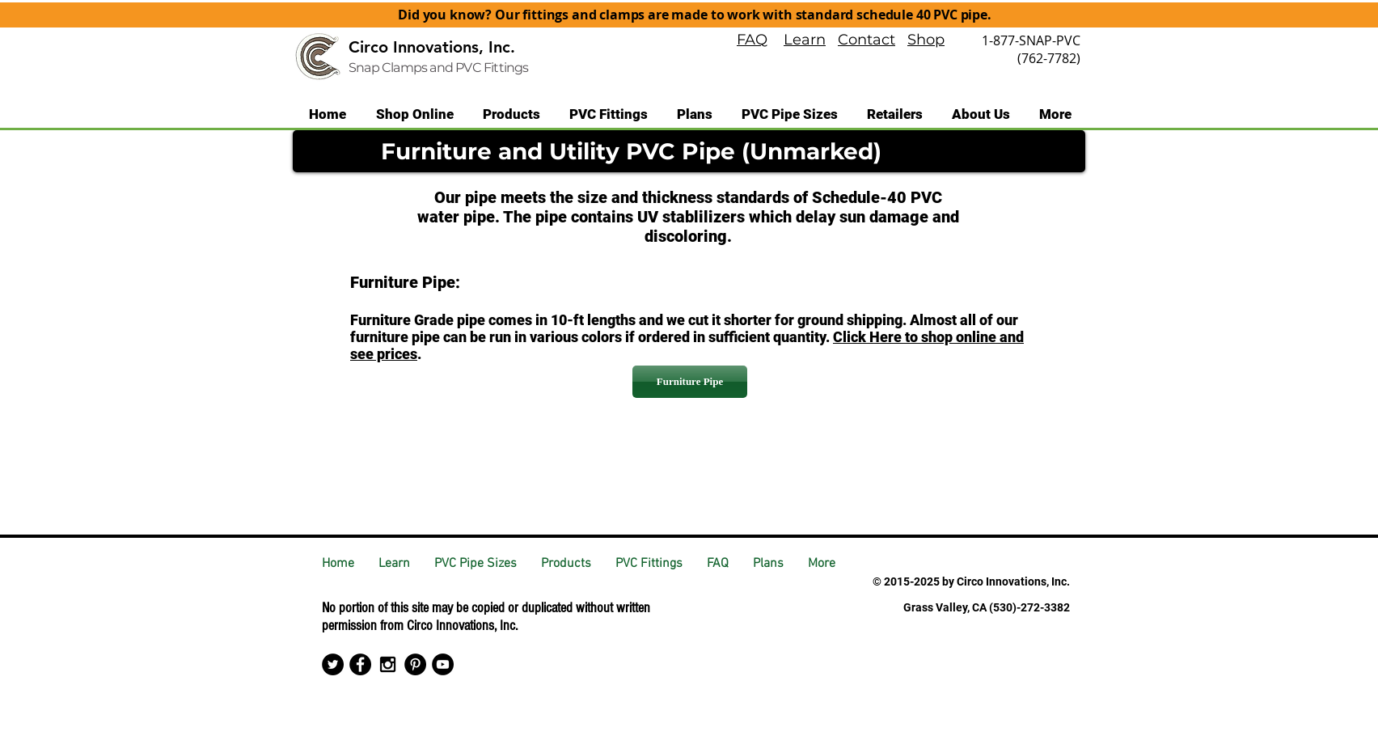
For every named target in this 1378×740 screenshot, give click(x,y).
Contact (866, 40)
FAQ (752, 40)
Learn (805, 40)
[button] (511, 114)
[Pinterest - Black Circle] (415, 664)
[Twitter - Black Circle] (333, 664)
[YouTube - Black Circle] (443, 664)
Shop (926, 40)
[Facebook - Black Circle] (360, 664)
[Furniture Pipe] (689, 382)
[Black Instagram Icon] (388, 664)
